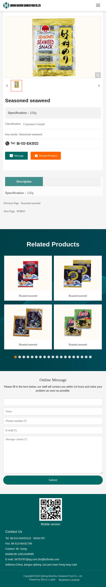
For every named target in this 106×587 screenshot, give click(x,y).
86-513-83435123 (27, 143)
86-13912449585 (24, 554)
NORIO (21, 211)
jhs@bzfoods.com (48, 559)
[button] (15, 357)
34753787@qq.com (25, 559)
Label (52, 579)
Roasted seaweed (28, 295)
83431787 (39, 538)
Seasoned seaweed (30, 203)
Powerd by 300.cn (38, 579)
